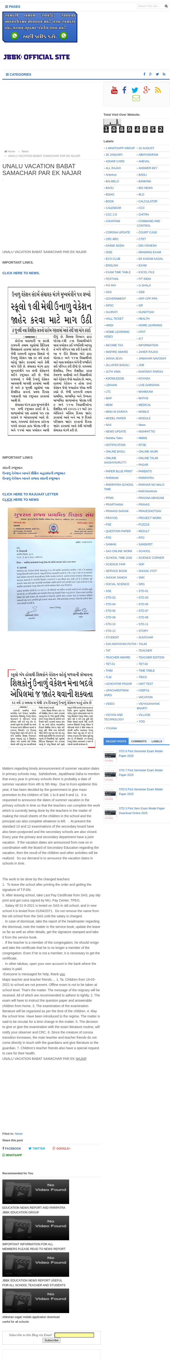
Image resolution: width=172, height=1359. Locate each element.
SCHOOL (144, 551)
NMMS (142, 438)
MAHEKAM (145, 391)
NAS (109, 425)
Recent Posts (116, 741)
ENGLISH (112, 265)
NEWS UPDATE (116, 431)
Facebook (11, 1148)
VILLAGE (144, 715)
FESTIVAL (112, 279)
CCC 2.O (111, 214)
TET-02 (143, 664)
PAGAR (143, 464)
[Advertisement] (51, 115)
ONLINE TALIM (148, 458)
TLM (108, 677)
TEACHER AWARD (118, 657)
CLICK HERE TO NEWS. (21, 273)
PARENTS (145, 471)
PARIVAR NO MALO (151, 484)
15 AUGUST (146, 148)
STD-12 (110, 631)
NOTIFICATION (116, 445)
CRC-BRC (112, 239)
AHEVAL (143, 161)
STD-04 (110, 604)
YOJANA (111, 728)
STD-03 (143, 597)
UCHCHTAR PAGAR (119, 684)
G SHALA (144, 285)
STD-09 (143, 617)
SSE (108, 591)
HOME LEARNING (150, 325)
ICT (140, 338)
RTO (141, 537)
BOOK (110, 201)
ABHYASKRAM (148, 154)
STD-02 (110, 597)
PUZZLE (143, 524)
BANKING (144, 181)
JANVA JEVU (114, 358)
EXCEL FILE (146, 272)
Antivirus (111, 174)
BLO (141, 194)
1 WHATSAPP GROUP (120, 148)
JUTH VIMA (113, 371)
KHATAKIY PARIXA (150, 371)
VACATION (145, 697)
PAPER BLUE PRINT (119, 471)
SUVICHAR (145, 637)
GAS (109, 292)
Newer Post (15, 1332)
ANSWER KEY (147, 168)
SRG (141, 584)
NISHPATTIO (146, 431)
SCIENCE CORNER (151, 557)
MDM (109, 405)
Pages (12, 6)
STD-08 (110, 617)
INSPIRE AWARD (117, 352)
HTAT (142, 332)
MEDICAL (144, 405)
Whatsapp (12, 1155)
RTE (108, 537)
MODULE (144, 418)
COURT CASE (147, 232)
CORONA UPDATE (118, 232)
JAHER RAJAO (148, 352)
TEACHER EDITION (151, 657)
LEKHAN (111, 385)
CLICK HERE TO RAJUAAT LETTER (30, 494)
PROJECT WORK (149, 518)
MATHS (143, 398)
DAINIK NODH (115, 245)
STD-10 (110, 624)
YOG (141, 721)
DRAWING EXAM (149, 252)
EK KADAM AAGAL (150, 259)
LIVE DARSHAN (148, 385)
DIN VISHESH (147, 245)
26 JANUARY (114, 154)
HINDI (109, 325)
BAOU (110, 188)
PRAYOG (111, 518)
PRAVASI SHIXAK (117, 511)
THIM (109, 670)
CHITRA (143, 214)
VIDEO (110, 704)
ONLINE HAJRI (148, 451)
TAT (108, 650)
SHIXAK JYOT (147, 571)
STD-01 (143, 591)
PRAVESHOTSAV (149, 511)
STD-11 (143, 624)
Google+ (62, 1148)
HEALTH (143, 318)
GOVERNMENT (116, 298)
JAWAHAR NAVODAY (152, 358)
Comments (139, 741)
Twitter (37, 1148)
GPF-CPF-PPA (147, 298)
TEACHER (145, 650)
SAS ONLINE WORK (119, 551)
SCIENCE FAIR (115, 564)
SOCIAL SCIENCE (117, 584)
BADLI (142, 174)
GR (140, 305)
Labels (157, 741)
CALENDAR (113, 208)
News (19, 1133)
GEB (141, 292)
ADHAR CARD (115, 161)
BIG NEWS (145, 188)
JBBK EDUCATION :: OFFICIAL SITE (79, 1353)
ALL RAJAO (113, 168)
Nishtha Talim (114, 438)
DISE (109, 252)
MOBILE (143, 411)
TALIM (142, 644)
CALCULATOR (147, 201)
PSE (108, 524)
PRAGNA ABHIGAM (151, 498)
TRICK (142, 677)
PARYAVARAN (147, 491)
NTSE (142, 445)
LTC (108, 391)
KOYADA (144, 378)
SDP (141, 564)
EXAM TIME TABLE (118, 272)
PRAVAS (144, 504)
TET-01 (110, 664)
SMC (141, 577)
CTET (142, 239)
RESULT (143, 531)
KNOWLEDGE (115, 378)
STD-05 (143, 604)
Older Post (88, 1332)
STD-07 (143, 610)
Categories (18, 74)
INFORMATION (148, 345)
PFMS (109, 498)
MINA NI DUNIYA (116, 411)
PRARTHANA (114, 504)
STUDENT (112, 637)
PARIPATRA (146, 478)
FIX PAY (111, 285)
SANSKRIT (145, 544)
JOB (141, 365)
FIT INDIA (144, 279)
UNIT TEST (145, 684)
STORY (143, 631)
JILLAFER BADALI (118, 365)
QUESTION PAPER (118, 531)
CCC (141, 208)
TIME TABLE (146, 670)
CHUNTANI (113, 221)
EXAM (142, 265)
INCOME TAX (114, 345)
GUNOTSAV (146, 312)
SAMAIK (111, 544)
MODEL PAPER (116, 418)
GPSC (110, 305)
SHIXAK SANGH (116, 577)
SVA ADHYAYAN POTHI (121, 644)
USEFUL (144, 690)
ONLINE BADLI (115, 451)
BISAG (110, 194)
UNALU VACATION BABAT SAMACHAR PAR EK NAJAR (42, 156)
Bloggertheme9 (128, 1353)
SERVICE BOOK (116, 571)
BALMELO (112, 181)
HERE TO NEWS (26, 500)
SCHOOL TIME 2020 (119, 557)
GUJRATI (111, 312)
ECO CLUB (113, 259)
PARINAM (112, 478)
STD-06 (110, 610)
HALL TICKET (114, 318)
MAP (109, 398)
